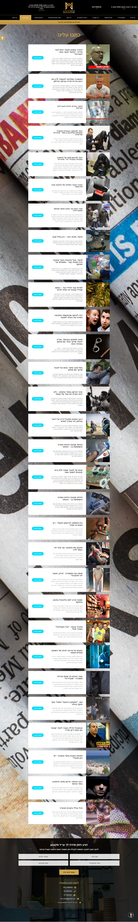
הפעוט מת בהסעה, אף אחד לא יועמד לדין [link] (68, 549)
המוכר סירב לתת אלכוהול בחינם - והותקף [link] (67, 601)
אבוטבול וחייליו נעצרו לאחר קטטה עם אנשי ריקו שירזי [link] (67, 729)
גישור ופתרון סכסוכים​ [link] (54, 18)
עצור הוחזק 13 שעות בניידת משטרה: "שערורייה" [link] (70, 677)
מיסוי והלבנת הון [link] (82, 18)
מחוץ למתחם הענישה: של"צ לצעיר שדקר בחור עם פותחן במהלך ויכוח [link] (70, 342)
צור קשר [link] (14, 18)
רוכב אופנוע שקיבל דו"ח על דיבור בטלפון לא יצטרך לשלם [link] (67, 420)
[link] (2, 38)
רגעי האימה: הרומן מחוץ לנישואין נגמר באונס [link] (67, 783)
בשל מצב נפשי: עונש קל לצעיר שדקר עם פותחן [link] (68, 369)
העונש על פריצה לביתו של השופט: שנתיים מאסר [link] (67, 652)
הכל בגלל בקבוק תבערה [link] (71, 808)
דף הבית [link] (132, 18)
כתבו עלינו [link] (25, 18)
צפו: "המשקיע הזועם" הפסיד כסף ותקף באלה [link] (67, 703)
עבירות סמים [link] (108, 18)
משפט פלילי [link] (121, 18)
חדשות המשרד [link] (38, 18)
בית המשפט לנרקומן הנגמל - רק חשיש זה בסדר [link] (68, 524)
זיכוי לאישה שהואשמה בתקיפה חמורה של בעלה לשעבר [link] (69, 316)
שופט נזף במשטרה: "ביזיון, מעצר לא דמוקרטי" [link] (67, 574)
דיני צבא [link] (69, 18)
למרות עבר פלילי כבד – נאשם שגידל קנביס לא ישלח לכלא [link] (69, 289)
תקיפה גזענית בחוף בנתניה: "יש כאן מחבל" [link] (68, 757)
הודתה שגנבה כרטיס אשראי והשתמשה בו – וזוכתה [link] (70, 446)
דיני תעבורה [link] (95, 18)
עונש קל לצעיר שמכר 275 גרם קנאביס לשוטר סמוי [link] (69, 471)
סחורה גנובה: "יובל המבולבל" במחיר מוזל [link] (69, 628)
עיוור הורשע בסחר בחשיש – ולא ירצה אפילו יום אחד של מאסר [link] (68, 393)
